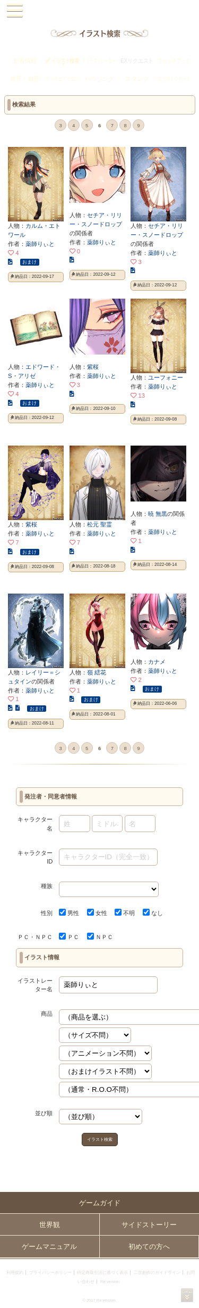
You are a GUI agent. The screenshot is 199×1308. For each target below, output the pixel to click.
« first (33, 126)
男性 (69, 913)
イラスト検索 (100, 1139)
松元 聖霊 (99, 524)
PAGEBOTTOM (187, 1295)
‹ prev (47, 126)
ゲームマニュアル (49, 1247)
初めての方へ (149, 1247)
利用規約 (14, 1272)
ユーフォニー (165, 377)
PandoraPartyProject (99, 11)
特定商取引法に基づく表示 (102, 1272)
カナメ (157, 662)
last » (166, 126)
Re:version (109, 1281)
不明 (125, 913)
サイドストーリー (149, 1225)
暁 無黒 (157, 514)
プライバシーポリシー (50, 1272)
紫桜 (93, 367)
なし (153, 913)
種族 (47, 886)
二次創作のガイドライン (157, 1272)
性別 (47, 913)
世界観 (49, 1225)
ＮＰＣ (100, 937)
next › (152, 126)
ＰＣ (69, 937)
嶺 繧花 (96, 672)
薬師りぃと (40, 244)
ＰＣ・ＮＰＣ (35, 937)
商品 (47, 1013)
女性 (97, 913)
